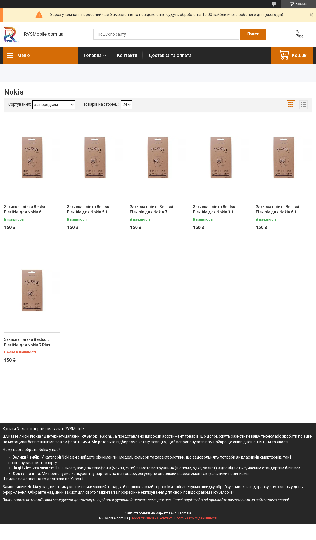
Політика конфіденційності (195, 518)
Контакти (127, 55)
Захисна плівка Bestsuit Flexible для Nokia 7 (152, 209)
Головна (93, 55)
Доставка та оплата (170, 55)
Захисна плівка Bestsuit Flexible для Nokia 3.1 (215, 209)
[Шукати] (253, 34)
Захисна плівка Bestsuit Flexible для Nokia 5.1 (89, 209)
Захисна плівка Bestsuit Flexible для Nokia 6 (26, 209)
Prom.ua (184, 513)
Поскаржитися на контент (151, 518)
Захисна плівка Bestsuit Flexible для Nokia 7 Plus (27, 342)
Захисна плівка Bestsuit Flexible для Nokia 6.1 (278, 209)
